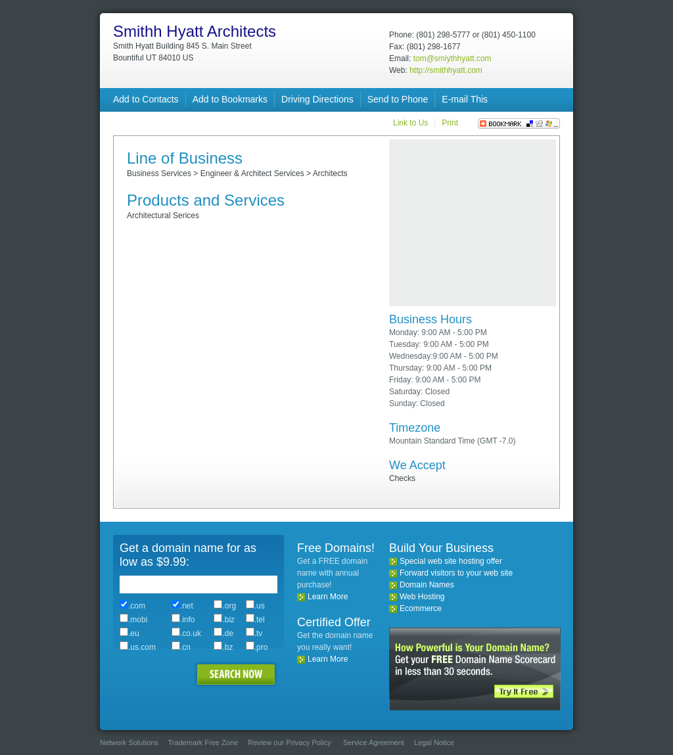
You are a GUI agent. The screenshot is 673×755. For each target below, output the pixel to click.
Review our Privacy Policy (289, 742)
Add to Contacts (146, 99)
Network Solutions (129, 742)
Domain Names (427, 584)
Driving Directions (317, 99)
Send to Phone (398, 99)
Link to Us (410, 122)
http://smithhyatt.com (445, 70)
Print (450, 122)
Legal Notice (434, 742)
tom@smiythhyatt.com (452, 58)
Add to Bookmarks (230, 99)
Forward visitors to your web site (456, 573)
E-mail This (465, 99)
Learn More (328, 596)
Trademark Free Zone (203, 742)
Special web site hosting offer (451, 561)
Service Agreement (373, 742)
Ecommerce (421, 608)
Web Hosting (422, 596)
